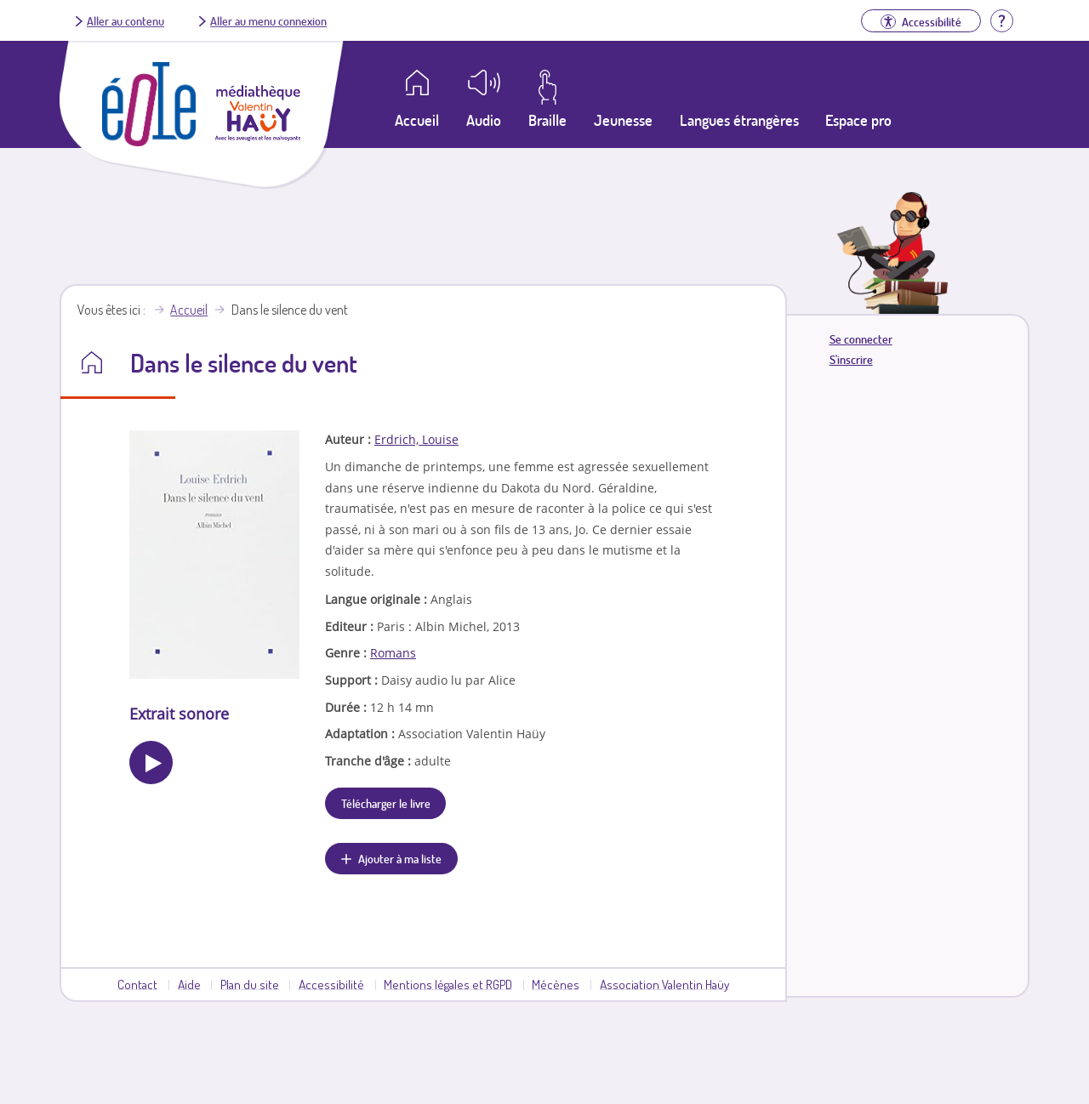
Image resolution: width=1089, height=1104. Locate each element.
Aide (189, 984)
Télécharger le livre (385, 803)
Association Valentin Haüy (664, 984)
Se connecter (861, 339)
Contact (137, 984)
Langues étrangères (739, 120)
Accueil (189, 309)
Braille (547, 120)
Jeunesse (623, 120)
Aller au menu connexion (268, 20)
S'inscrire (851, 359)
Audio (483, 120)
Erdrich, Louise (416, 439)
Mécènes (555, 984)
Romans (393, 653)
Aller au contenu (125, 20)
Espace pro (858, 120)
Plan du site (249, 984)
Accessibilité (331, 984)
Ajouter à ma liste (400, 858)
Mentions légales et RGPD (448, 984)
